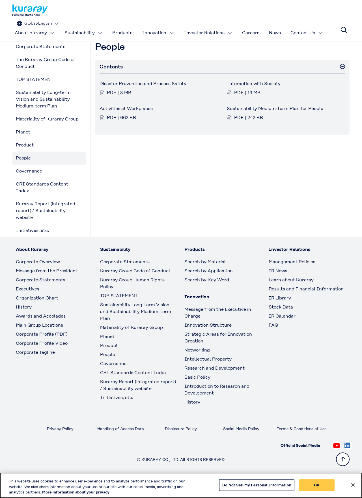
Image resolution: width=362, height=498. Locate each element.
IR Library (280, 315)
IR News (278, 288)
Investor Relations (208, 26)
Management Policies (292, 279)
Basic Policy (197, 394)
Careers (250, 26)
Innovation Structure (208, 342)
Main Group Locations (39, 342)
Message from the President (46, 288)
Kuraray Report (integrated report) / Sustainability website (45, 227)
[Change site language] (324, 10)
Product (25, 162)
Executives (27, 306)
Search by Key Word (206, 297)
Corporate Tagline (35, 369)
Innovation (158, 26)
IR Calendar (282, 333)
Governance (29, 188)
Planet (23, 149)
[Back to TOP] (343, 459)
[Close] (353, 485)
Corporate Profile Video (42, 360)
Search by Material (205, 279)
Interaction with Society (254, 101)
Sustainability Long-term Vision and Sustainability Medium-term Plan (43, 116)
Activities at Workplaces (126, 125)
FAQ (273, 342)
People (23, 175)
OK (317, 485)
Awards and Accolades (41, 333)
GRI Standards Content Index (42, 205)
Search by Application (208, 288)
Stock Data (281, 324)
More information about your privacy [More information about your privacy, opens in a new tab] (75, 492)
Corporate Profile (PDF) (41, 351)
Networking (197, 367)
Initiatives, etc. (32, 247)
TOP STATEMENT (34, 96)
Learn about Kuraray (291, 297)
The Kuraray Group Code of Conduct (45, 80)
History (24, 324)
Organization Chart (37, 315)
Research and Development (214, 385)
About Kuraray (35, 26)
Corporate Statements (40, 63)
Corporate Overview (38, 279)
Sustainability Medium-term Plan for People (275, 125)
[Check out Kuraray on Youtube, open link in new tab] (336, 462)
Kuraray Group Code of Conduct (135, 288)
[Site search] (344, 27)
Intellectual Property (208, 376)
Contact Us (306, 26)
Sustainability (83, 26)
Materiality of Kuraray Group (47, 136)
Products (122, 26)
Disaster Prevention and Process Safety (143, 101)
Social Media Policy (241, 446)
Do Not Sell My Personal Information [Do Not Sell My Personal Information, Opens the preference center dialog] (256, 485)
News (275, 26)
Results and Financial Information (306, 306)
